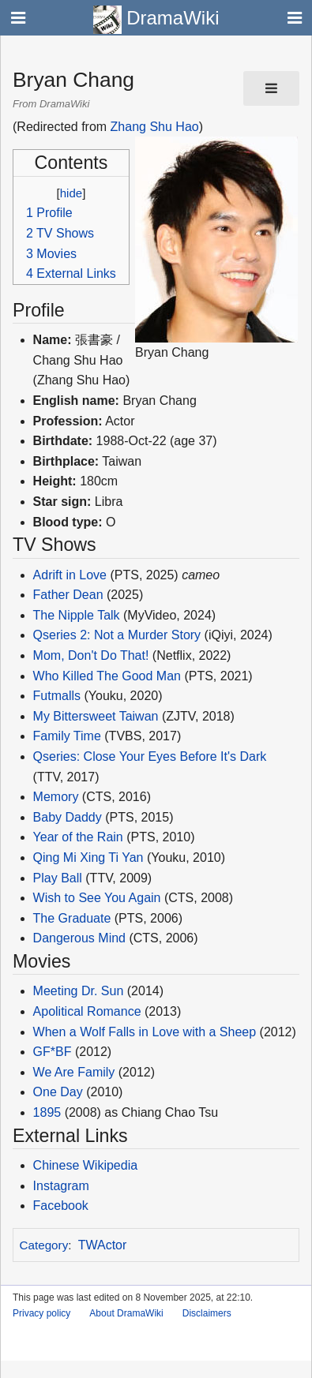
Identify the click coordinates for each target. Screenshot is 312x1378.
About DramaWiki (126, 1313)
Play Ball (57, 878)
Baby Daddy (67, 817)
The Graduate (72, 918)
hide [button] (71, 193)
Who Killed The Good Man (107, 676)
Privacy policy (41, 1313)
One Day (58, 1092)
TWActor (102, 1245)
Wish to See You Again (97, 897)
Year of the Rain (78, 837)
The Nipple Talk (76, 615)
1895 (47, 1112)
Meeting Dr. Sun (78, 991)
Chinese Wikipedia (85, 1165)
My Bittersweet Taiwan (96, 716)
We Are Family (74, 1072)
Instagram (61, 1186)
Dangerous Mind (79, 938)
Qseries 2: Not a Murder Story (117, 635)
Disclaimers (206, 1313)
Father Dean (68, 594)
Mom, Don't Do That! (91, 655)
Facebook (60, 1205)
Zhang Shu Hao (155, 126)
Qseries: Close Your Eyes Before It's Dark (150, 756)
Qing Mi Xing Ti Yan (88, 857)
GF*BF (52, 1051)
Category (44, 1245)
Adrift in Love (70, 575)
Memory (56, 796)
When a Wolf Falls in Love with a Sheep (145, 1032)
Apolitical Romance (87, 1011)
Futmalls (57, 695)
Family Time (67, 736)
